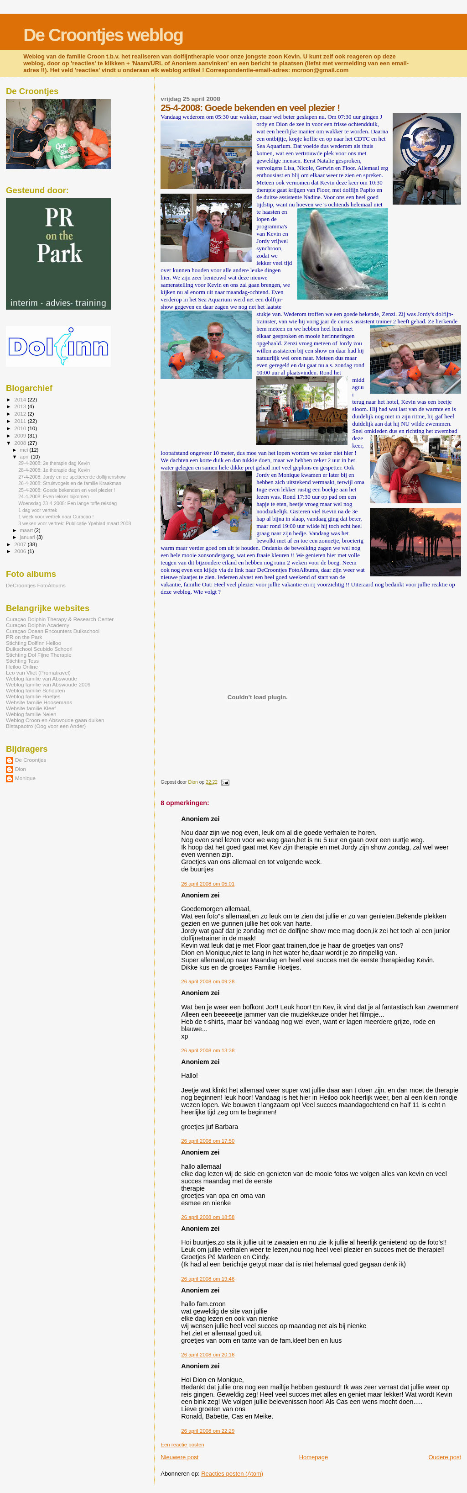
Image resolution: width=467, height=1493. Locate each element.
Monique (25, 778)
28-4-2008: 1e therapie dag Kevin (54, 470)
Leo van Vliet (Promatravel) (38, 672)
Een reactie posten (182, 1444)
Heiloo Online (22, 667)
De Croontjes (30, 760)
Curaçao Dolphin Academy (37, 625)
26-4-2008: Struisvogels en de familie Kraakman (69, 483)
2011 (20, 421)
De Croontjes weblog (103, 35)
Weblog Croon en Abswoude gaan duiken (55, 720)
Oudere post (444, 1457)
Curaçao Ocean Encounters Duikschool (52, 631)
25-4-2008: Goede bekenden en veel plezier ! (66, 490)
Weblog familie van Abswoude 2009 (48, 684)
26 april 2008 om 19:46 (207, 1279)
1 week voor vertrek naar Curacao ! (55, 516)
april (25, 456)
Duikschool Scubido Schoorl (39, 649)
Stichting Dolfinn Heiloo (33, 643)
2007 (20, 544)
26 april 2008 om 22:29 (207, 1431)
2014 (20, 399)
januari (28, 537)
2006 (20, 551)
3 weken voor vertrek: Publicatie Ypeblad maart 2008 (74, 523)
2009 (20, 435)
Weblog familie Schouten (35, 690)
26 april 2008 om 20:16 (207, 1354)
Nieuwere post (179, 1457)
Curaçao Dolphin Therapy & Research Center (60, 619)
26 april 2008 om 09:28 (207, 981)
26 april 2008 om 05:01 (207, 883)
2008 (20, 443)
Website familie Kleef (31, 708)
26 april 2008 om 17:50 (207, 1141)
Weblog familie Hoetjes (33, 696)
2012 (20, 414)
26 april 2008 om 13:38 (207, 1050)
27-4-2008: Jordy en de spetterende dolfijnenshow (71, 477)
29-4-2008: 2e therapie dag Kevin (54, 463)
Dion (20, 769)
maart (27, 530)
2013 (20, 406)
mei (25, 450)
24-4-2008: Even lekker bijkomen (53, 496)
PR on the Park (24, 637)
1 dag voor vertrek (37, 510)
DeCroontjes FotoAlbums (36, 585)
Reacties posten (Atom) (232, 1473)
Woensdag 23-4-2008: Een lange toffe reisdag (67, 503)
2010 (20, 428)
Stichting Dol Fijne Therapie (39, 655)
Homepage (313, 1457)
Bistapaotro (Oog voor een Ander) (46, 726)
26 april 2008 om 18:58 (207, 1217)
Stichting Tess (22, 661)
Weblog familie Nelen (31, 714)
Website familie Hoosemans (39, 702)
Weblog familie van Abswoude (41, 678)
